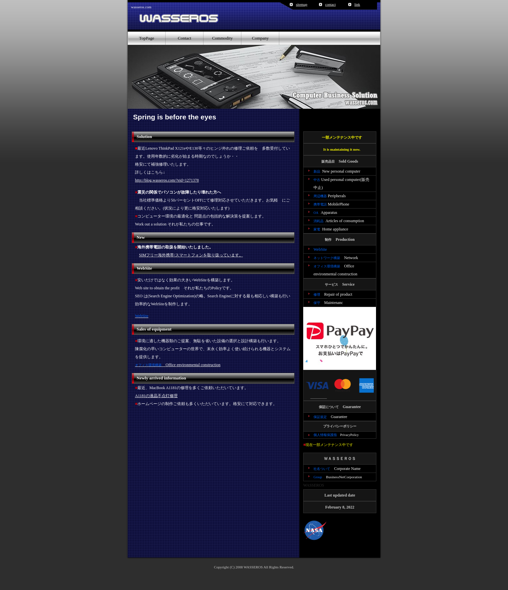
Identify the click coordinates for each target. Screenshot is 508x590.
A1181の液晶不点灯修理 (156, 395)
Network (336, 257)
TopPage (146, 38)
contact (330, 4)
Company (260, 38)
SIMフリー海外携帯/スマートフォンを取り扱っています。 (191, 255)
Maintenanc (328, 302)
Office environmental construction (177, 365)
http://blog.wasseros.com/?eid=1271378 (167, 180)
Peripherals (330, 196)
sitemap (301, 4)
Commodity (222, 38)
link (357, 4)
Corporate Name (337, 468)
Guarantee (330, 416)
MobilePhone (331, 204)
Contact (184, 38)
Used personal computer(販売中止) (341, 183)
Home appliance (331, 229)
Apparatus (325, 212)
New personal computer (337, 171)
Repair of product (333, 294)
